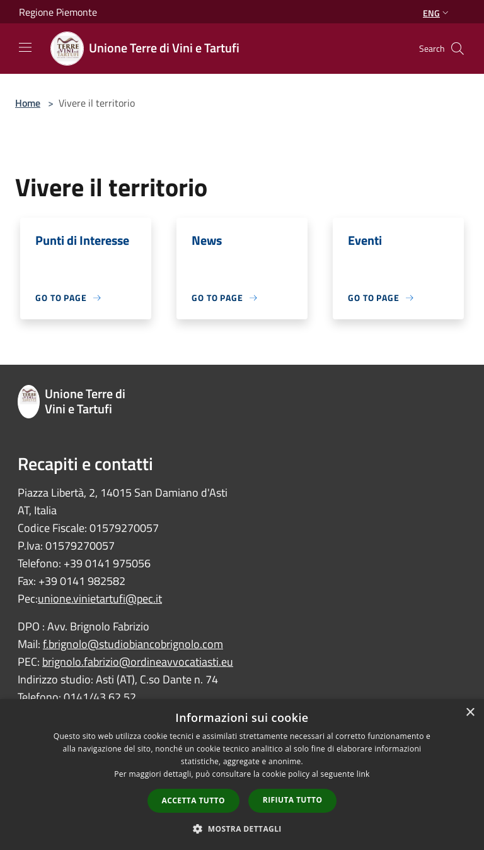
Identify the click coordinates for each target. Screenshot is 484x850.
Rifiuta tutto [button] (293, 799)
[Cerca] (457, 48)
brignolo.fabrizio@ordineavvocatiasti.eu (137, 661)
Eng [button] (437, 13)
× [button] (470, 712)
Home (27, 102)
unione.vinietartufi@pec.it (100, 598)
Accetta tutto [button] (193, 800)
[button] (242, 828)
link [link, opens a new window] (363, 774)
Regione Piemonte (58, 12)
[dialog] (242, 774)
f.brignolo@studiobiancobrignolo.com (133, 643)
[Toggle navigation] (25, 47)
